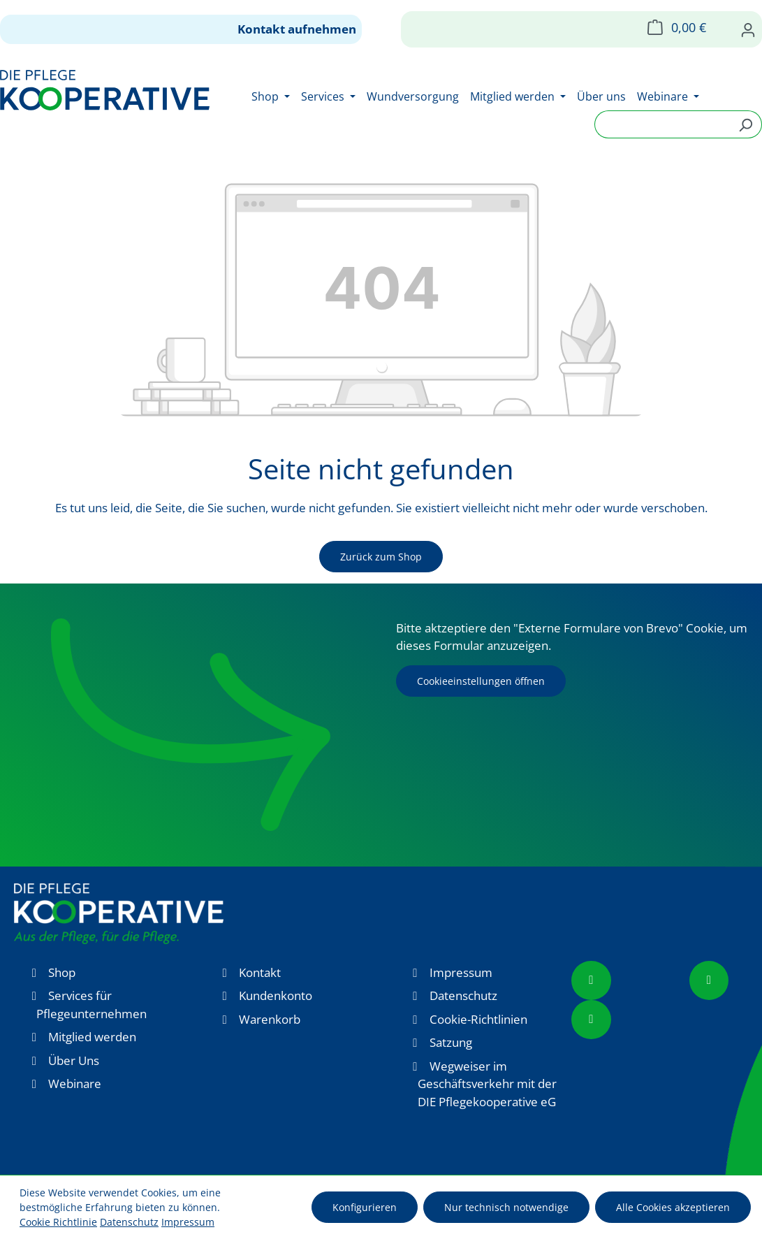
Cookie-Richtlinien (478, 1019)
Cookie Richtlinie (58, 1222)
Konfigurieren (364, 1207)
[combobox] (662, 124)
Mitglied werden (92, 1037)
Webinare (74, 1083)
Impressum (461, 972)
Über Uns (73, 1060)
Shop (61, 972)
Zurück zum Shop (381, 556)
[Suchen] (745, 124)
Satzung (451, 1042)
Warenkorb (269, 1019)
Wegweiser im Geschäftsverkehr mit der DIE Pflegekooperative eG (487, 1084)
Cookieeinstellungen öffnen (481, 681)
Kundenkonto (275, 995)
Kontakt (260, 972)
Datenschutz (463, 995)
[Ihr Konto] (748, 29)
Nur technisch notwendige (506, 1207)
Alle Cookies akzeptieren (673, 1207)
